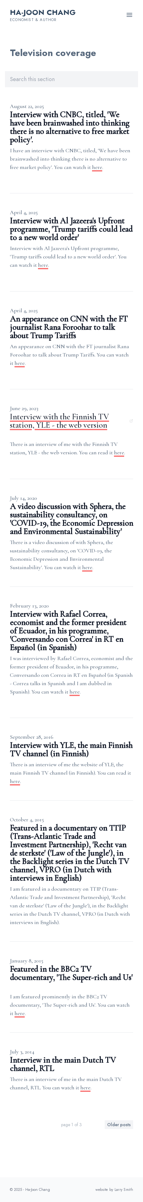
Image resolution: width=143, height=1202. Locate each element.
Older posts (119, 1125)
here (97, 167)
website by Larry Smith (114, 1189)
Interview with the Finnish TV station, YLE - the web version (71, 421)
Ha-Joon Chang (43, 12)
